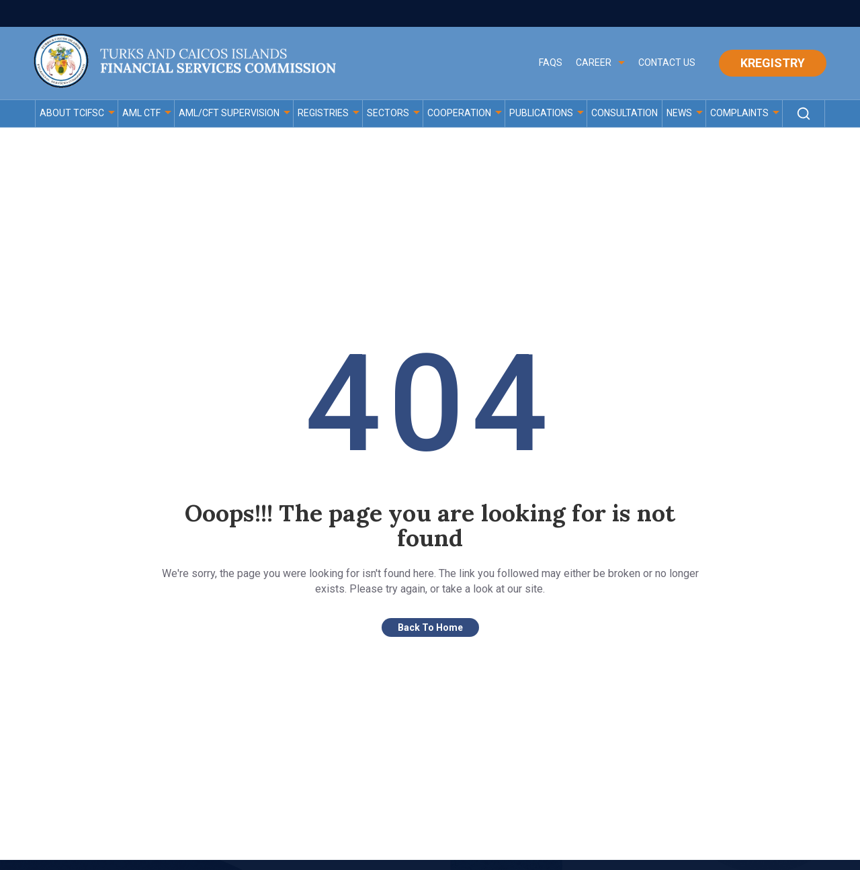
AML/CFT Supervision (229, 112)
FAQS (550, 62)
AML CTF (141, 112)
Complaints (739, 112)
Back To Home (430, 629)
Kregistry (772, 63)
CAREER (593, 62)
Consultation (624, 112)
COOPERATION (459, 112)
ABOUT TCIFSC (72, 112)
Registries (323, 112)
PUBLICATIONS (541, 112)
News (679, 112)
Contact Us (666, 62)
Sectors (388, 112)
